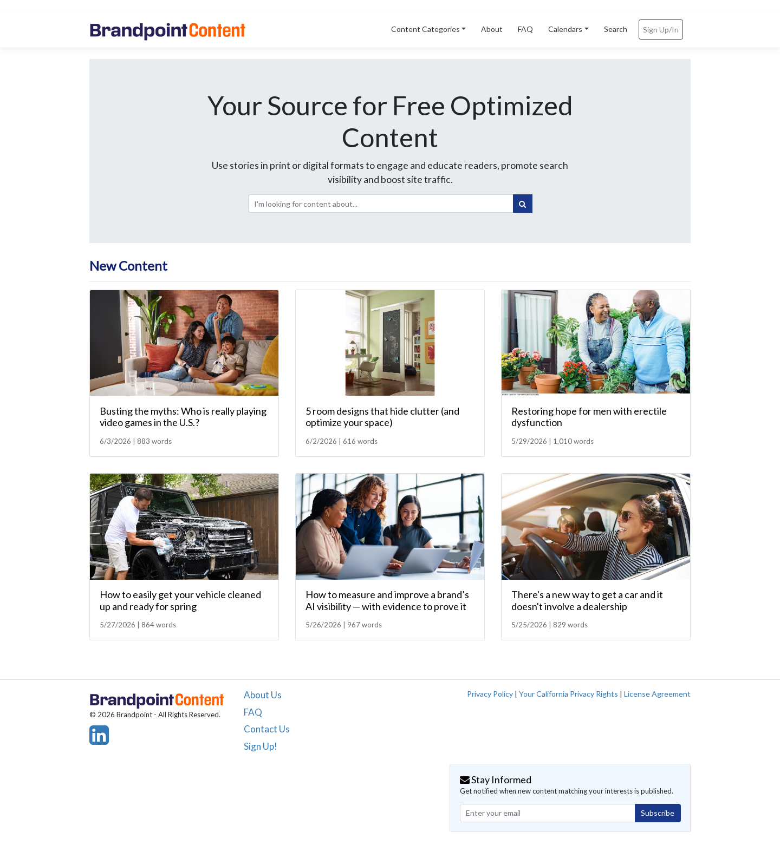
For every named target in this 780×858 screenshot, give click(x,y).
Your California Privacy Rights (568, 693)
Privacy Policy (490, 693)
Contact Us (267, 729)
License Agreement (657, 693)
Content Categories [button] (425, 29)
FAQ (525, 29)
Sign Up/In (661, 29)
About (492, 29)
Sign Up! (260, 746)
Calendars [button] (565, 29)
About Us (263, 694)
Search (615, 29)
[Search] (522, 203)
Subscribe (657, 812)
